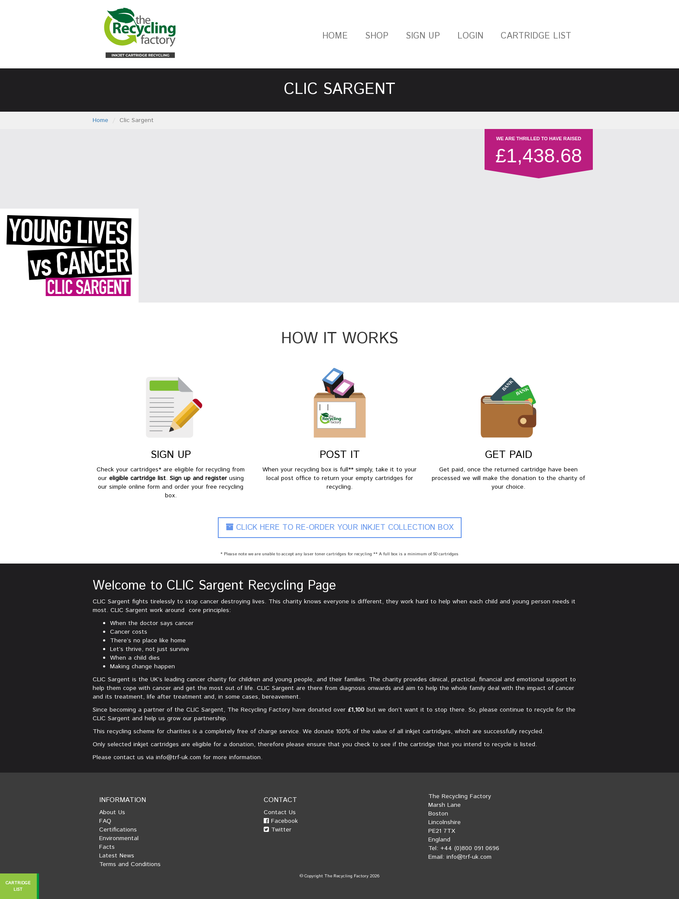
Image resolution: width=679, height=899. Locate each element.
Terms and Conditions (130, 864)
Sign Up (423, 36)
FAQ (105, 821)
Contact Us (280, 812)
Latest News (116, 855)
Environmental (119, 838)
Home (335, 36)
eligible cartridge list (137, 478)
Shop (376, 36)
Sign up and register (198, 478)
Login (470, 36)
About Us (112, 812)
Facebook (281, 821)
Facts (107, 847)
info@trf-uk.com (178, 757)
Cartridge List (536, 36)
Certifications (118, 829)
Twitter (277, 829)
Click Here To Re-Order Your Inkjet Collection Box (340, 527)
